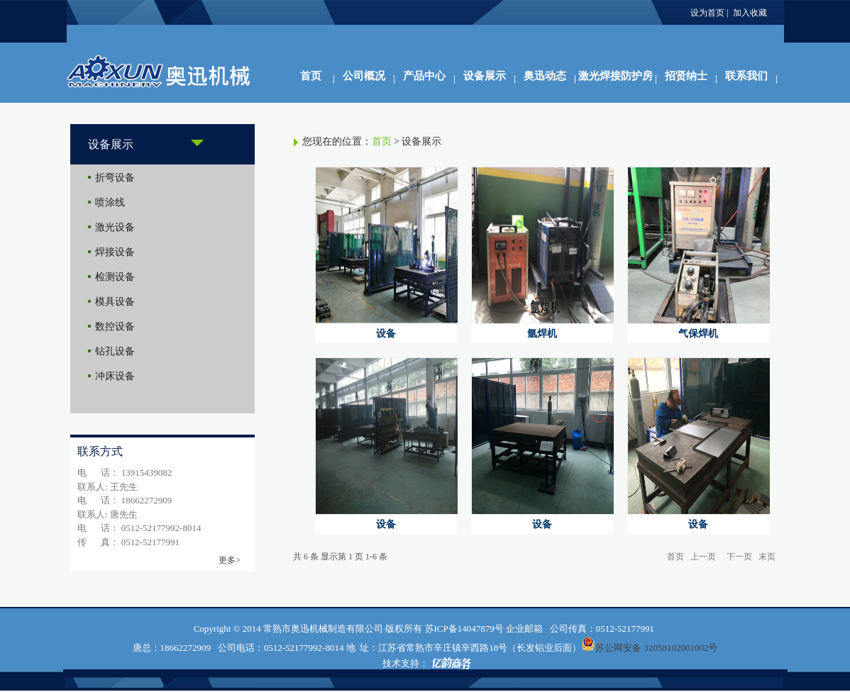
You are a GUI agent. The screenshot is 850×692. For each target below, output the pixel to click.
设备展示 (484, 76)
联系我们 (746, 76)
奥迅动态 (545, 76)
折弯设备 (115, 177)
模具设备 (115, 301)
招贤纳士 (686, 76)
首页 (310, 76)
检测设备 (115, 277)
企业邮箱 (524, 628)
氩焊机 (542, 333)
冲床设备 (115, 376)
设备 (386, 333)
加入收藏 (750, 13)
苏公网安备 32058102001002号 (656, 647)
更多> (230, 560)
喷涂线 (110, 202)
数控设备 (115, 326)
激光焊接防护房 (615, 76)
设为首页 (707, 13)
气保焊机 (698, 333)
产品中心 (424, 76)
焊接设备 (115, 252)
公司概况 (364, 76)
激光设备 (115, 227)
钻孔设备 (115, 351)
